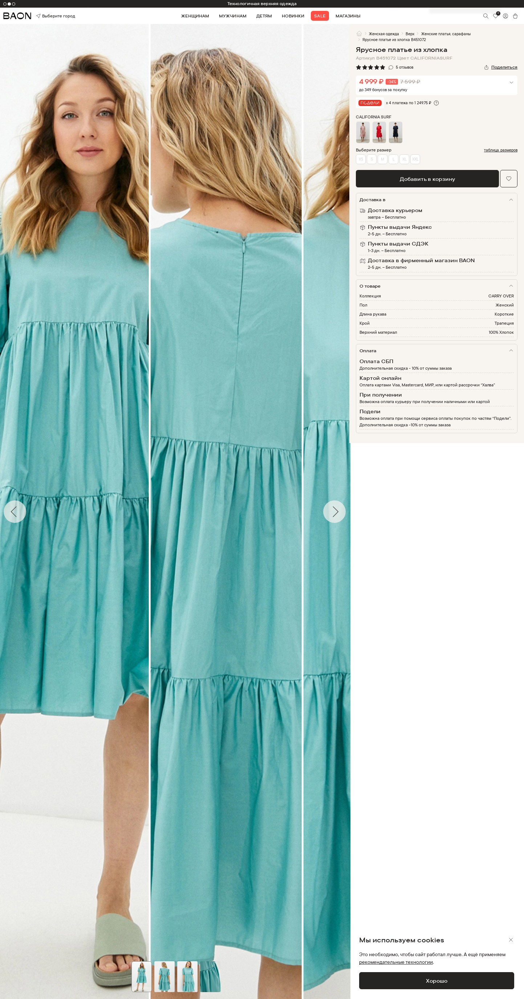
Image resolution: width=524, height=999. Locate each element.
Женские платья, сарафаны (446, 33)
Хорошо (436, 981)
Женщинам (195, 16)
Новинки (293, 16)
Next (354, 511)
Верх (410, 33)
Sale (319, 16)
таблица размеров (500, 150)
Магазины (348, 16)
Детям (264, 16)
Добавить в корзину (427, 179)
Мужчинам (232, 16)
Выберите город (46, 16)
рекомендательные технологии (396, 962)
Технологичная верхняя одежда (261, 3)
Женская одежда (384, 33)
